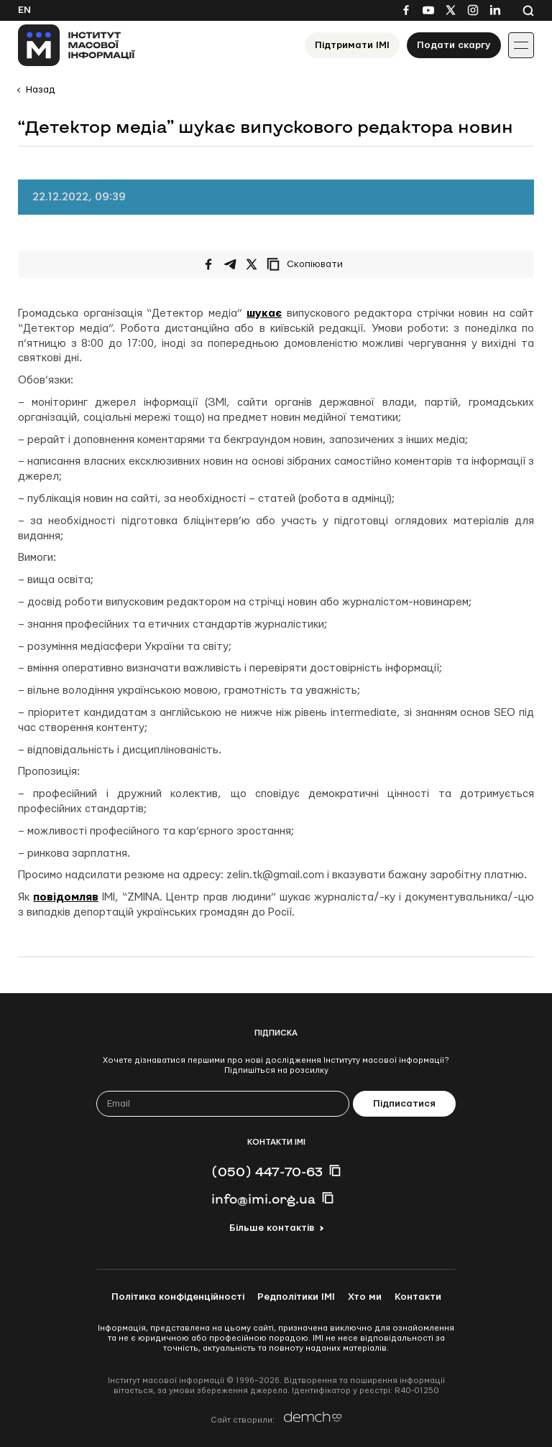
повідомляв (65, 897)
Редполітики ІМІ (296, 1297)
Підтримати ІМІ (352, 45)
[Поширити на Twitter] (251, 264)
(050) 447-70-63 (267, 1171)
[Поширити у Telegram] (230, 264)
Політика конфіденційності (177, 1297)
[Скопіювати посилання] (308, 264)
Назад (40, 90)
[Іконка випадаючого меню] (521, 45)
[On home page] (76, 45)
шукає (264, 313)
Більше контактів (271, 1228)
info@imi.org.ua (263, 1198)
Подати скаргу (454, 45)
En (24, 10)
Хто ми (365, 1297)
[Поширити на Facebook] (208, 264)
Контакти (418, 1297)
